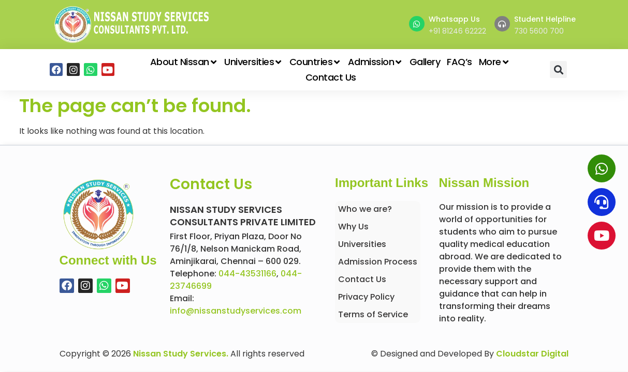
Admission (375, 61)
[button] (558, 69)
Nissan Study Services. (180, 354)
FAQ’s (459, 61)
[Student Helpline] (502, 24)
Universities (253, 61)
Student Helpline (545, 19)
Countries (315, 61)
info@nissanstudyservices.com (235, 311)
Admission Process (377, 262)
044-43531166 (247, 274)
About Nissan (184, 61)
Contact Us (330, 77)
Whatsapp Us (454, 19)
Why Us (353, 227)
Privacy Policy (366, 297)
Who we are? (365, 209)
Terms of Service (373, 314)
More (494, 61)
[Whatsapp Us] (417, 24)
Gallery (425, 61)
